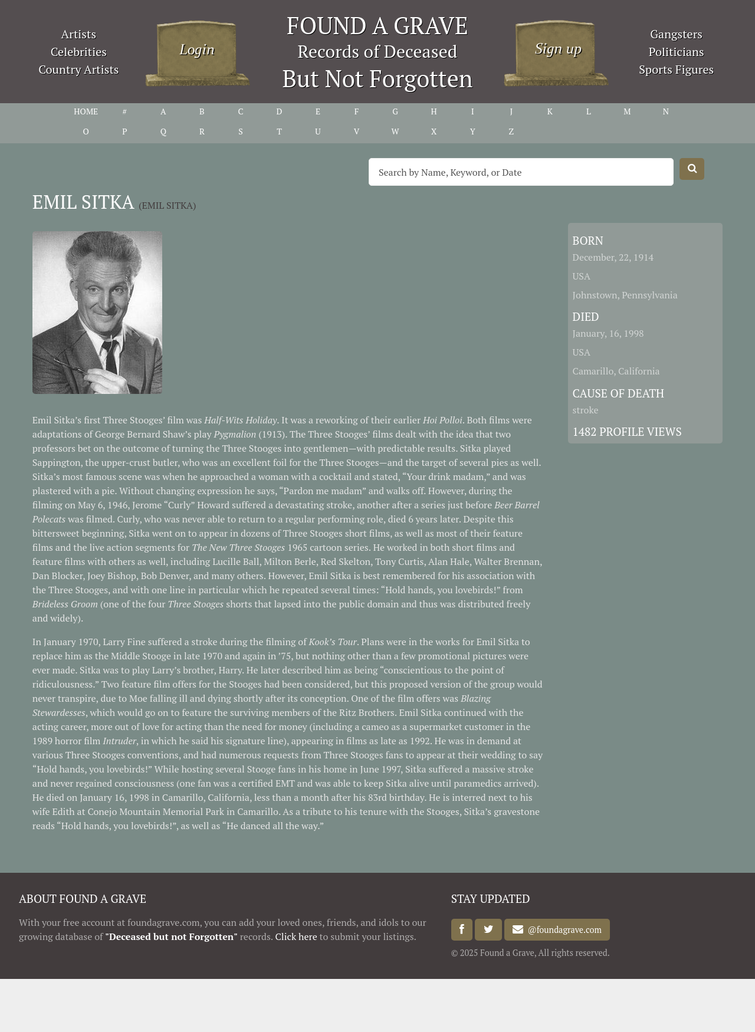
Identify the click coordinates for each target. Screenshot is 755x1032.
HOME (86, 111)
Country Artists (78, 69)
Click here (296, 936)
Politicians (676, 52)
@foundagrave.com (562, 929)
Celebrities (79, 52)
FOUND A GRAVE (377, 25)
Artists (79, 34)
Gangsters (676, 34)
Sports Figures (676, 69)
